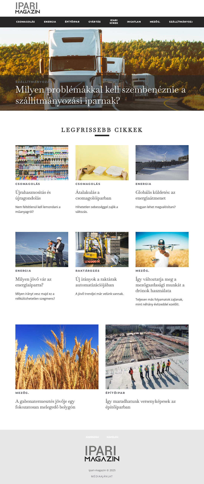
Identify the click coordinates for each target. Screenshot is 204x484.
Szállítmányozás (33, 82)
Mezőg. (142, 270)
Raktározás (87, 270)
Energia (144, 184)
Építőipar (115, 393)
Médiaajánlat (102, 476)
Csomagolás (27, 184)
